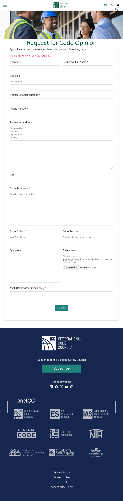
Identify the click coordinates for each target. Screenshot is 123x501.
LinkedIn (51, 387)
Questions (15, 250)
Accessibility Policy (61, 487)
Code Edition (18, 231)
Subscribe (61, 368)
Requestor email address (25, 94)
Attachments (70, 250)
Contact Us (61, 482)
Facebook (56, 387)
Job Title (15, 75)
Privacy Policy (61, 472)
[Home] (60, 5)
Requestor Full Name (75, 62)
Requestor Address (21, 122)
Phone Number (19, 108)
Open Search (112, 5)
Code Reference (20, 188)
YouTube (67, 387)
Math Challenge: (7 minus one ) (28, 288)
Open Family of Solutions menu (105, 5)
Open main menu (5, 5)
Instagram (72, 387)
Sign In (118, 5)
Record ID (15, 62)
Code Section (71, 231)
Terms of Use (61, 477)
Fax (12, 174)
